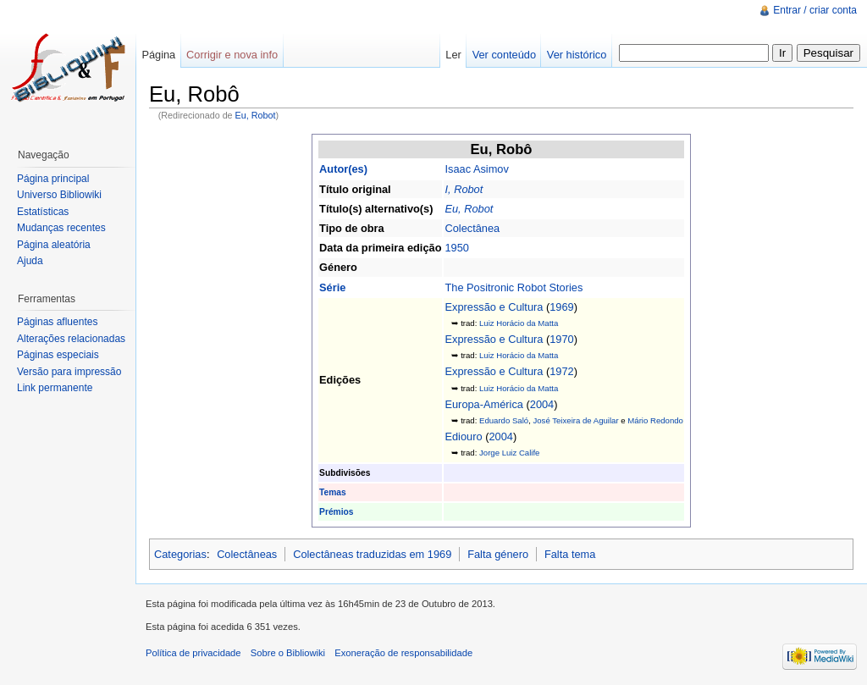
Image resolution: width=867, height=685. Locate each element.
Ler (453, 54)
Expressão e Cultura (494, 307)
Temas (332, 492)
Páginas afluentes (57, 322)
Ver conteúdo (504, 54)
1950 (456, 247)
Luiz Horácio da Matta (518, 323)
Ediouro (463, 436)
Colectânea (472, 228)
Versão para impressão (69, 372)
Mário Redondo (655, 420)
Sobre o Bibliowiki (288, 653)
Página (158, 54)
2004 (542, 404)
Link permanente (54, 388)
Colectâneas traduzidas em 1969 (372, 554)
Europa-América (483, 404)
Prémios (336, 512)
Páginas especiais (58, 355)
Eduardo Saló (503, 420)
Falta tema (569, 554)
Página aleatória (54, 245)
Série (332, 287)
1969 (561, 307)
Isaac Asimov (476, 169)
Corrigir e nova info (232, 54)
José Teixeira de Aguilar (575, 420)
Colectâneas (247, 554)
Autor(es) (343, 169)
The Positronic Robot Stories (514, 287)
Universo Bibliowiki (59, 195)
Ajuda (30, 261)
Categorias (180, 554)
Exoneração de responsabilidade (403, 653)
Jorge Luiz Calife (509, 452)
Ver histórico (576, 54)
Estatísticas (43, 212)
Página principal (53, 179)
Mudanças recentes (61, 228)
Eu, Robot (255, 115)
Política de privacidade (193, 653)
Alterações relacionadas (71, 339)
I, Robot (464, 189)
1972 (561, 371)
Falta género (497, 554)
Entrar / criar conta (815, 10)
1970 (561, 339)
